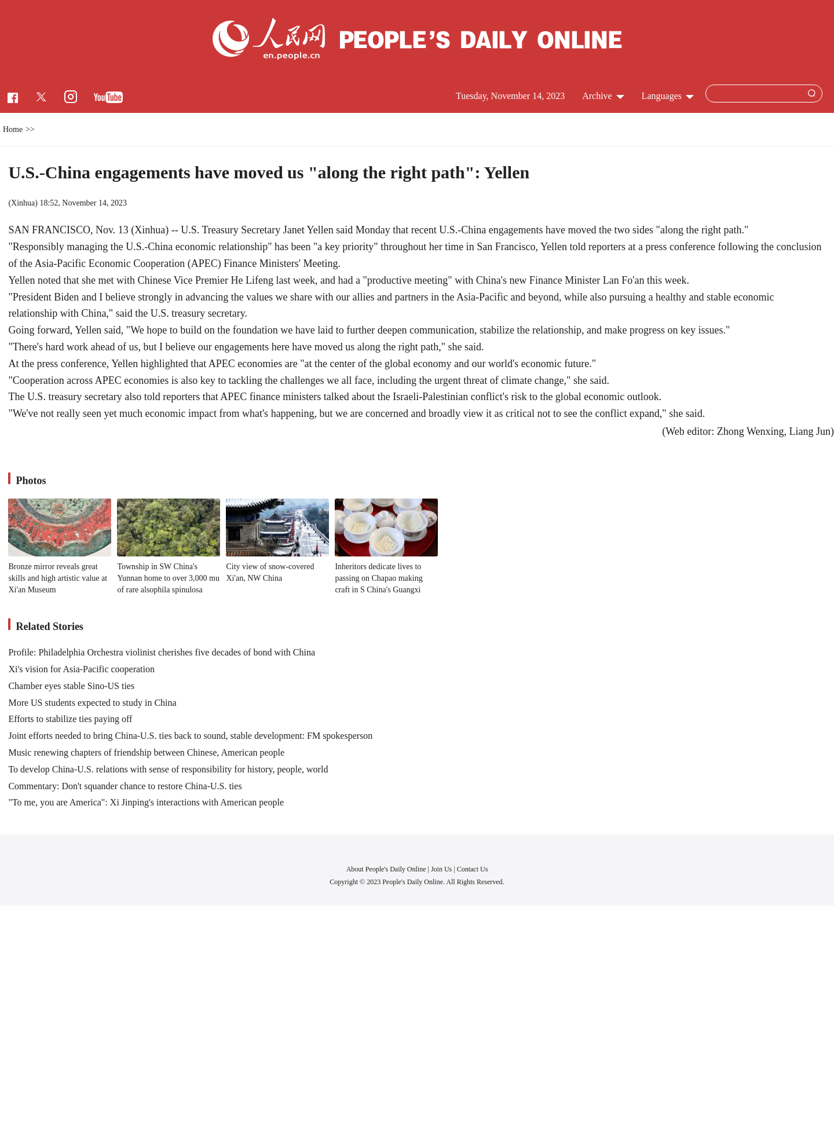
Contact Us (472, 869)
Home (13, 129)
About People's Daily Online (386, 869)
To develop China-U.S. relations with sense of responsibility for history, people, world (168, 769)
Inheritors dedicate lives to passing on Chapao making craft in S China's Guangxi (378, 578)
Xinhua (23, 203)
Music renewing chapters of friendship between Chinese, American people (146, 752)
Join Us (442, 869)
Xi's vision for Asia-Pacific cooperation (81, 669)
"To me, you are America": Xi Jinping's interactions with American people (146, 802)
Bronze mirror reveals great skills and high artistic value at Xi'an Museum (57, 578)
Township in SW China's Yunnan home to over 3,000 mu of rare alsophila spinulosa (168, 578)
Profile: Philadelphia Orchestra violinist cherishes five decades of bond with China (161, 652)
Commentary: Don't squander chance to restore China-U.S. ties (125, 786)
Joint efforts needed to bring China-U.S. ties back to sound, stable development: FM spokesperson (190, 736)
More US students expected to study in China (92, 703)
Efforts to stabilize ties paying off (70, 719)
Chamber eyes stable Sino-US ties (71, 686)
